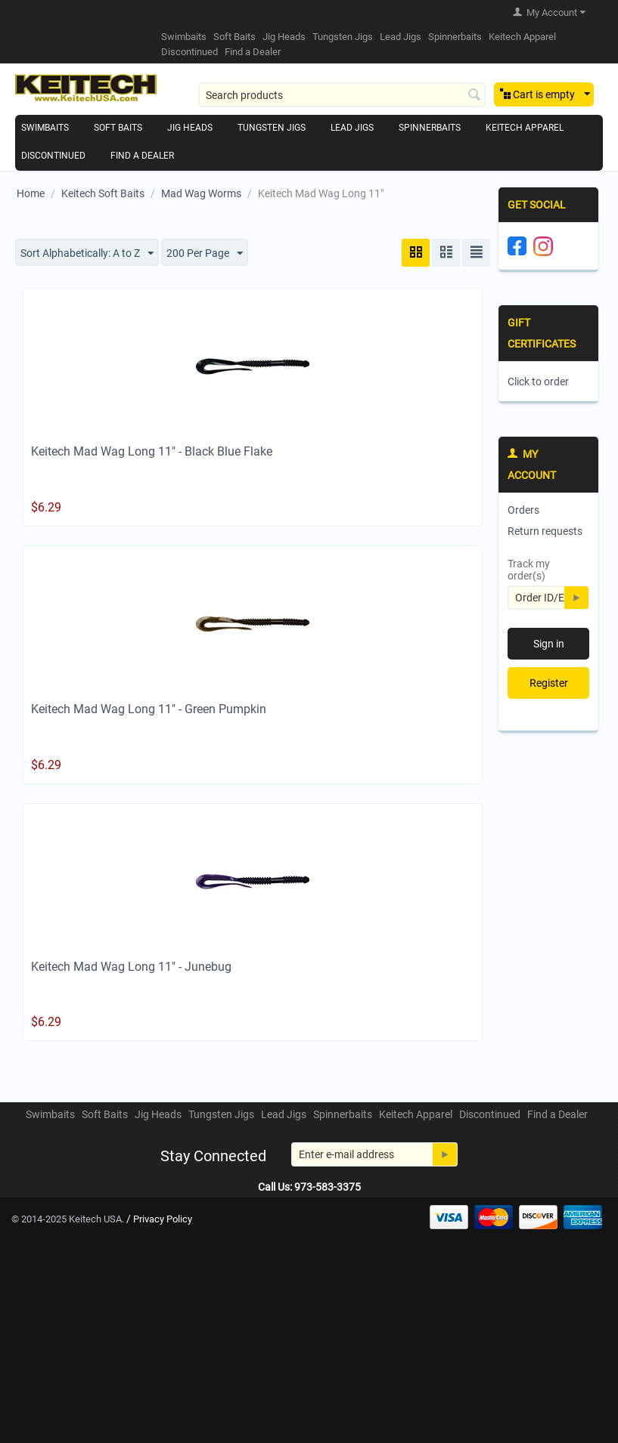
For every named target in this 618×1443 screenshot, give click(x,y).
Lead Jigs (400, 36)
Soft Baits (234, 36)
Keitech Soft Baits (102, 193)
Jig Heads (284, 36)
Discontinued (189, 51)
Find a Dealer (253, 51)
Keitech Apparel (522, 36)
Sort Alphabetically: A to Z (87, 253)
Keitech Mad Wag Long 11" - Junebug (131, 966)
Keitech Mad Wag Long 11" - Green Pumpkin (148, 709)
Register (548, 683)
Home (31, 193)
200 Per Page (204, 253)
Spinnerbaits (455, 36)
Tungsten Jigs (342, 36)
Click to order (538, 381)
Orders (523, 510)
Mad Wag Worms (201, 193)
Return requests (545, 531)
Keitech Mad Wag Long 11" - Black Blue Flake (151, 451)
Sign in (548, 644)
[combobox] (342, 94)
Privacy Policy (162, 1219)
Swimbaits (184, 36)
